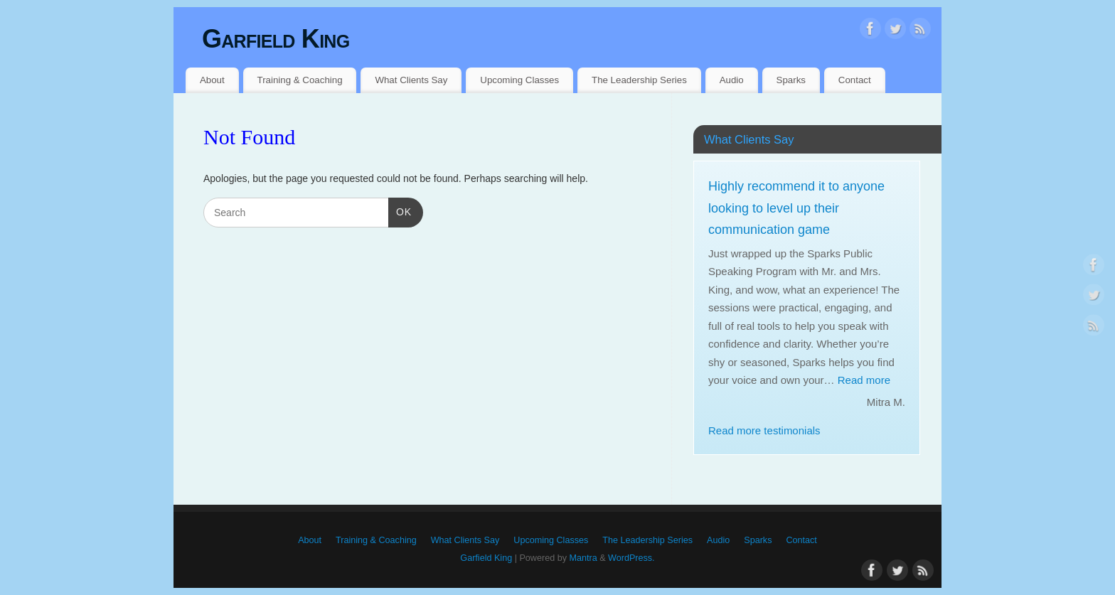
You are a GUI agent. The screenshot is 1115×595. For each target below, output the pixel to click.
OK (400, 210)
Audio (732, 80)
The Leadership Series (639, 80)
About (212, 80)
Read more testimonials (764, 430)
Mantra (583, 558)
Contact (854, 80)
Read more (864, 380)
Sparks (791, 80)
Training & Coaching (300, 80)
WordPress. (631, 558)
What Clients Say (411, 80)
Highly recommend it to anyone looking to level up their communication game (796, 208)
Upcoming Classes (519, 80)
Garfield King (275, 38)
